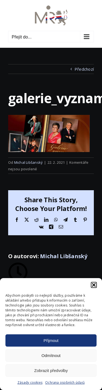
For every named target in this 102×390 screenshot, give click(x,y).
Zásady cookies (29, 382)
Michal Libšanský (28, 162)
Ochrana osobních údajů (65, 382)
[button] (94, 285)
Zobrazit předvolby (51, 370)
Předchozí (84, 69)
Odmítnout (50, 355)
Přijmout (51, 340)
